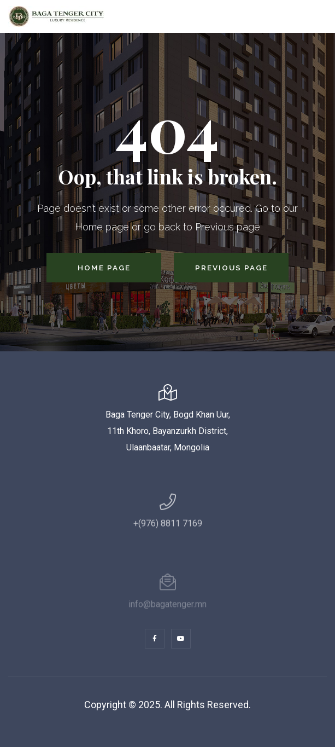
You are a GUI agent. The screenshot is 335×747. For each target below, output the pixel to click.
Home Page (104, 267)
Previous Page (231, 267)
